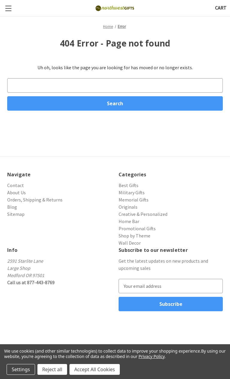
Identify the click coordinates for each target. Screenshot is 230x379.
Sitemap (16, 214)
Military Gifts (132, 192)
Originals (128, 207)
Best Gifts (128, 185)
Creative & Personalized (143, 214)
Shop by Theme (134, 236)
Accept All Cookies (94, 369)
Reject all (52, 369)
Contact (15, 185)
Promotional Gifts (137, 228)
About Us (16, 192)
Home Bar (129, 221)
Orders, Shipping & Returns (35, 200)
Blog (12, 207)
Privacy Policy (151, 356)
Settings (21, 369)
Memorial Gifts (134, 200)
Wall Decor (130, 243)
